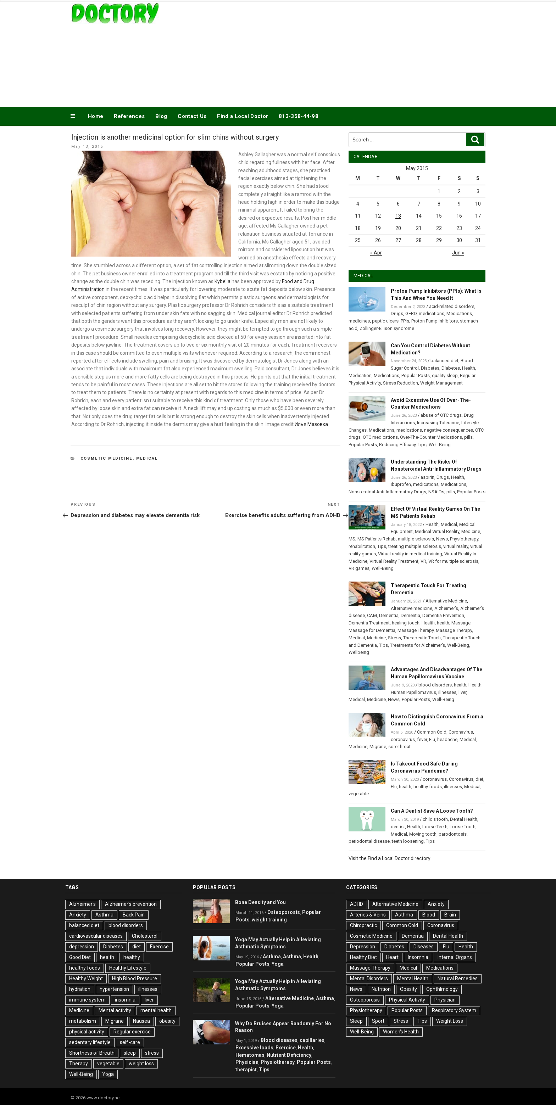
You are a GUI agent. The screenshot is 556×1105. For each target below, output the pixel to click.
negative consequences (448, 430)
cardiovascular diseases (96, 936)
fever (422, 739)
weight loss (141, 1063)
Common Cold (431, 732)
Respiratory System (454, 1010)
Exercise (159, 946)
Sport (378, 1021)
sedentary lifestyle (90, 1042)
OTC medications (380, 437)
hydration (79, 989)
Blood (428, 915)
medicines (359, 321)
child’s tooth (435, 819)
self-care (130, 1042)
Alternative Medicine (446, 601)
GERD (411, 313)
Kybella (222, 281)
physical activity (86, 1031)
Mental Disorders (369, 978)
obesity (167, 1021)
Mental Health (412, 978)
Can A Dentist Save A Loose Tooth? (432, 811)
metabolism (82, 1021)
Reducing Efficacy (397, 444)
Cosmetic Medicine (106, 458)
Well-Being (440, 444)
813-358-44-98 (298, 116)
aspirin (427, 477)
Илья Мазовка (311, 424)
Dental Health (463, 819)
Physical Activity (407, 1000)
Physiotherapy (464, 539)
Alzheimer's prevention (131, 904)
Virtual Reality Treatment (393, 561)
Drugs (397, 313)
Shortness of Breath (92, 1053)
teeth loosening (408, 841)
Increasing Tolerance (438, 422)
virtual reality (455, 546)
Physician (246, 1062)
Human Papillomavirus (413, 692)
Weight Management (441, 383)
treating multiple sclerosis (414, 546)
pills (468, 437)
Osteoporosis (283, 912)
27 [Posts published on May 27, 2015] (398, 240)
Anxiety (77, 915)
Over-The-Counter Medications (431, 437)
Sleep (356, 1021)
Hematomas (250, 1055)
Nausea (141, 1021)
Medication (360, 375)
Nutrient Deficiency (289, 1055)
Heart (392, 957)
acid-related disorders (451, 306)
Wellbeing (359, 652)
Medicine (470, 531)
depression (81, 946)
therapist (246, 1069)
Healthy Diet (363, 957)
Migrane (377, 746)
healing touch (405, 623)
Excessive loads (254, 1047)
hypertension (114, 989)
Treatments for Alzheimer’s (417, 645)
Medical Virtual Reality (437, 531)
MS (352, 539)
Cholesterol (144, 936)
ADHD (356, 904)
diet (479, 779)
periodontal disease (369, 841)
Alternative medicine (411, 608)
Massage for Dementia (372, 630)
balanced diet (444, 360)
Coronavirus (461, 732)
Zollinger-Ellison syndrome (387, 328)
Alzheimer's (82, 904)
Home (95, 116)
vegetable (359, 793)
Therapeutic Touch (422, 637)
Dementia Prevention (443, 615)
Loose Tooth (463, 826)
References (129, 116)
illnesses (447, 692)
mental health (156, 1010)
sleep (130, 1053)
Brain (450, 915)
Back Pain (134, 915)
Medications (459, 313)
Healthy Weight (86, 978)
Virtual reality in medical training (410, 553)
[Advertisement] (349, 52)
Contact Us (192, 116)
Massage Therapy (415, 630)
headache (447, 739)
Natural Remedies (458, 978)
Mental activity (115, 1010)
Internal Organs (455, 957)
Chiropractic (363, 925)
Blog (161, 116)
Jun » (458, 253)
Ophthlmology (442, 989)
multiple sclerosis (416, 539)
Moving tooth (423, 834)
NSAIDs (436, 491)
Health (468, 368)
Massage (461, 623)
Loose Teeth (434, 826)
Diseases (423, 946)
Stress (394, 637)
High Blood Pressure (134, 978)
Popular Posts (415, 375)
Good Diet (80, 957)
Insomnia (418, 957)
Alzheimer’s (446, 608)
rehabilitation (362, 546)
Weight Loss (449, 1021)
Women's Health (401, 1031)
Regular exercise (132, 1031)
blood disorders (435, 685)
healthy (131, 957)
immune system (87, 1000)
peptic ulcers (385, 321)
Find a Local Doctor (242, 116)
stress (152, 1053)
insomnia (125, 1000)
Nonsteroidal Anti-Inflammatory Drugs (387, 491)
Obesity (408, 989)
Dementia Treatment (369, 623)
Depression (362, 946)
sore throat (399, 746)
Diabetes (430, 368)
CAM (372, 615)
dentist (398, 826)
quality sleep (445, 375)
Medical (147, 458)
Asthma (104, 915)
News (442, 539)
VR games (359, 568)
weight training (269, 919)
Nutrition (381, 989)
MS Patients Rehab (376, 539)
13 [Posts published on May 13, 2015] (398, 216)
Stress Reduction (400, 383)
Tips (422, 444)
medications (431, 313)
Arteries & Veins (368, 915)
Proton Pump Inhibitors (434, 321)
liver (462, 692)
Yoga (108, 1074)
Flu (432, 739)
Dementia (389, 615)
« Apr (376, 253)
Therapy (78, 1063)
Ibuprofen (401, 484)
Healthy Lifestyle (127, 968)
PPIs (405, 321)
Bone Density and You (260, 902)
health (443, 623)
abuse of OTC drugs (441, 415)
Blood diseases (279, 1040)
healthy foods (427, 786)
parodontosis (453, 834)
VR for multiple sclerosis (453, 561)
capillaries (312, 1040)
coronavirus (403, 739)
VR (423, 561)
